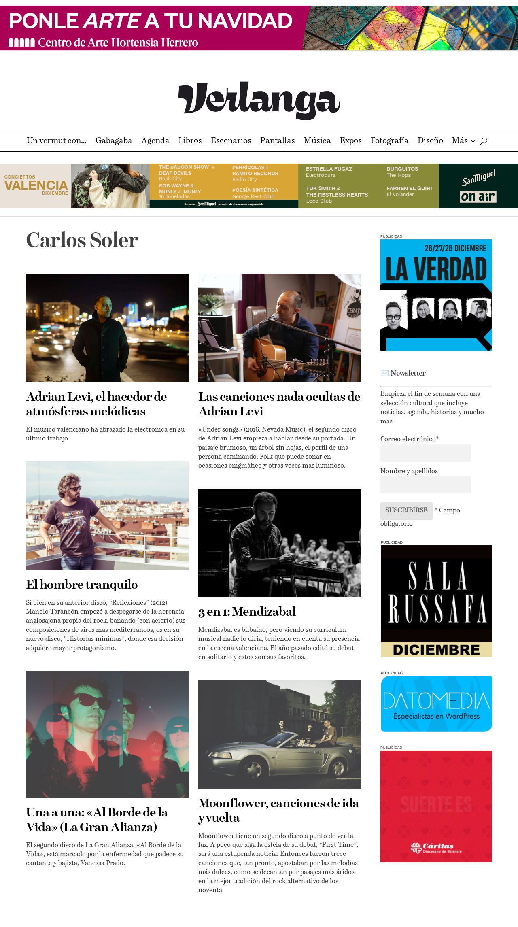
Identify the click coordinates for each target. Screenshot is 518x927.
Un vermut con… (57, 141)
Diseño (430, 141)
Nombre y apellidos (409, 471)
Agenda (155, 141)
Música (317, 141)
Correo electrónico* (409, 439)
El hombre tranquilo (82, 585)
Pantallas (277, 141)
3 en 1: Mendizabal (247, 612)
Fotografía (390, 141)
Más (460, 141)
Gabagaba (114, 141)
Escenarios (231, 141)
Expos (351, 141)
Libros (190, 141)
